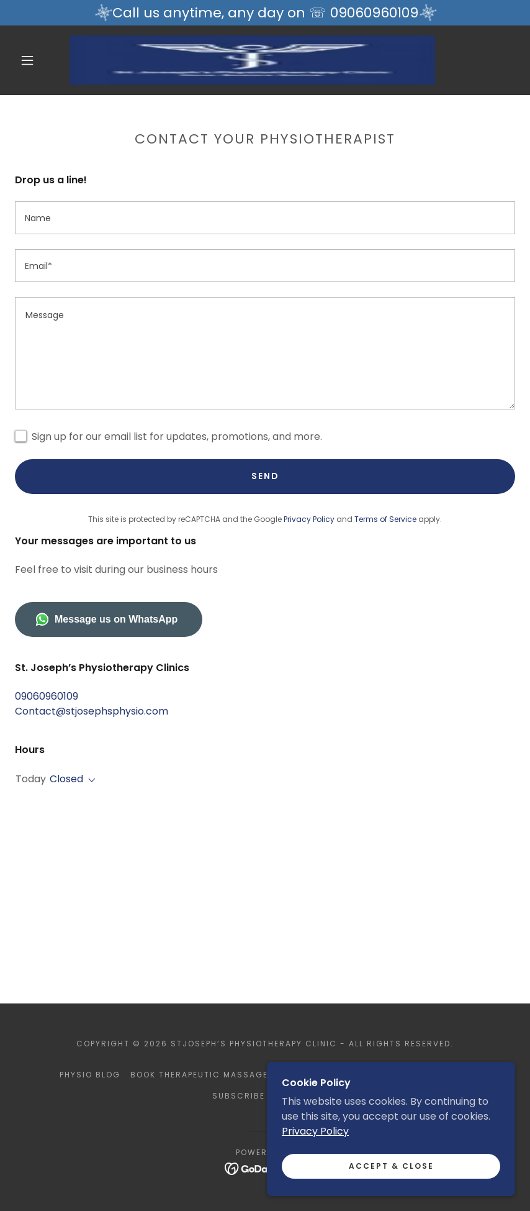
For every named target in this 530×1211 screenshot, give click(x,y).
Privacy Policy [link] (309, 519)
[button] (27, 60)
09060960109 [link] (46, 696)
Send (265, 476)
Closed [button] (66, 779)
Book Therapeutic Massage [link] (199, 1074)
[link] (252, 60)
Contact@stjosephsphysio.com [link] (91, 711)
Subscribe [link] (238, 1095)
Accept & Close (391, 1166)
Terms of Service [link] (385, 519)
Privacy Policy (315, 1131)
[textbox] (265, 217)
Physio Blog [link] (90, 1074)
